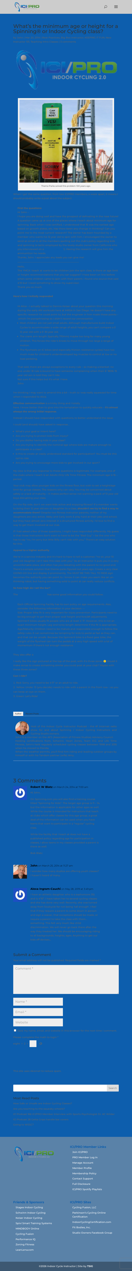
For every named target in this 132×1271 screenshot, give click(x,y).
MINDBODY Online (27, 1228)
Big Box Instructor (72, 37)
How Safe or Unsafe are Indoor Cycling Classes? (42, 1103)
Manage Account (82, 1162)
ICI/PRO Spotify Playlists (87, 1189)
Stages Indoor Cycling (29, 1207)
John (20, 37)
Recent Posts (32, 713)
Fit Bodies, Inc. (81, 1227)
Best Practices (51, 37)
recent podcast (54, 249)
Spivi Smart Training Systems (34, 1223)
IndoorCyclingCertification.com (91, 1222)
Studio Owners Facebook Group (92, 1232)
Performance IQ (25, 1239)
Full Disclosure (81, 1183)
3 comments (68, 41)
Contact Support (82, 1178)
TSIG (90, 1266)
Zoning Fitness (25, 1244)
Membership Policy (84, 1173)
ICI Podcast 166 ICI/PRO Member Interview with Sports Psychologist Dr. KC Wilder (64, 1114)
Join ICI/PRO (80, 1152)
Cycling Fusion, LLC (84, 1207)
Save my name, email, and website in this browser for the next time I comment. (67, 1030)
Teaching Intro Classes (44, 41)
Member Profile (82, 1168)
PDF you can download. (48, 654)
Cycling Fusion (25, 1233)
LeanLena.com (25, 1249)
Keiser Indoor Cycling (29, 1217)
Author (18, 713)
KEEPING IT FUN (94, 37)
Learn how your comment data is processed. (89, 1071)
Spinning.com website (33, 594)
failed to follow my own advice (99, 403)
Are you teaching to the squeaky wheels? (39, 1108)
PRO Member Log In (85, 1157)
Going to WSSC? (23, 1124)
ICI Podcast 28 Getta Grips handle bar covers (40, 1119)
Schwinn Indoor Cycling (31, 1212)
